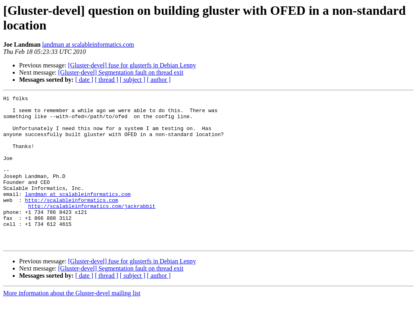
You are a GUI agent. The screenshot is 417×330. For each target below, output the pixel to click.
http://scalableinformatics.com (71, 221)
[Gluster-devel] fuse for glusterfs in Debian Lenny (132, 65)
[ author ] (159, 79)
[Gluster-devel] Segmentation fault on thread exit (121, 72)
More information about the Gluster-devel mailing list (72, 323)
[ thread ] (106, 79)
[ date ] (84, 79)
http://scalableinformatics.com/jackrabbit (91, 228)
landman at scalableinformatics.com (88, 44)
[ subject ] (132, 79)
